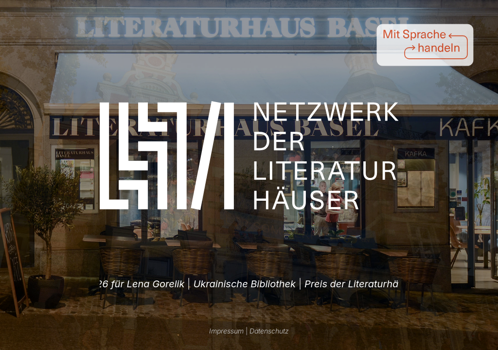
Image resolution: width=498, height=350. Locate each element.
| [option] (234, 284)
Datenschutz (269, 331)
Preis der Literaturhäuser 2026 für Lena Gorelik (229, 284)
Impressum (226, 331)
